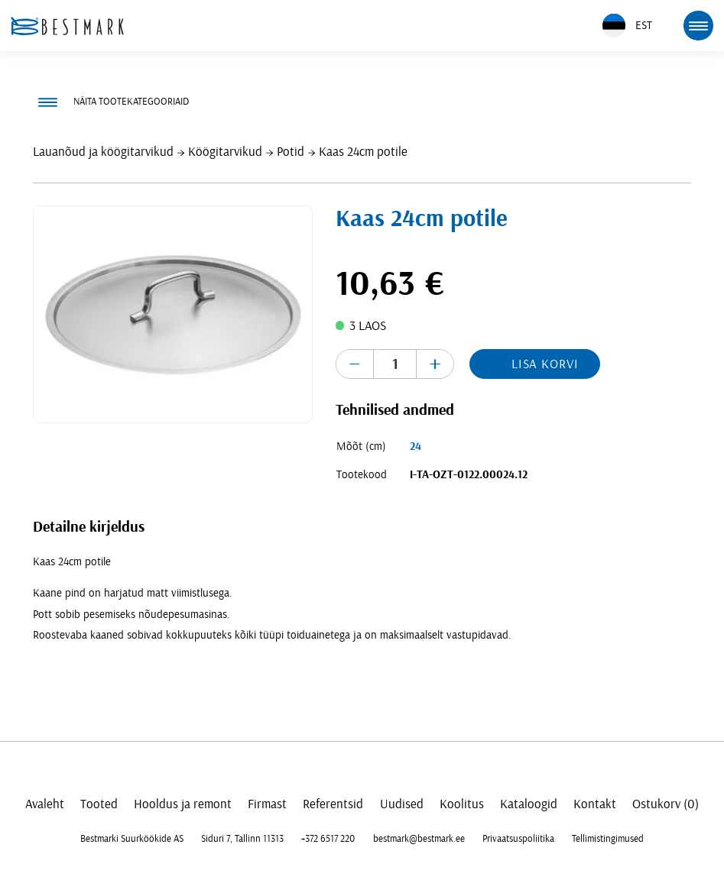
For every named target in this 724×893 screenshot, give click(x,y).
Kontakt (594, 804)
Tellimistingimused (608, 838)
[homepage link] (67, 26)
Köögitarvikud (225, 151)
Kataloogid (528, 804)
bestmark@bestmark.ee (419, 838)
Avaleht (44, 804)
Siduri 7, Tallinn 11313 (242, 838)
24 (415, 446)
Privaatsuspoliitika (518, 838)
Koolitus (462, 804)
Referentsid (333, 804)
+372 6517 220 (328, 838)
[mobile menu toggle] (698, 25)
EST (627, 25)
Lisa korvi (545, 364)
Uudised (402, 804)
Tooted (99, 804)
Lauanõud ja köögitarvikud (103, 151)
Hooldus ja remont (183, 804)
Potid (290, 151)
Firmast (267, 804)
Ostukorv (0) (665, 804)
